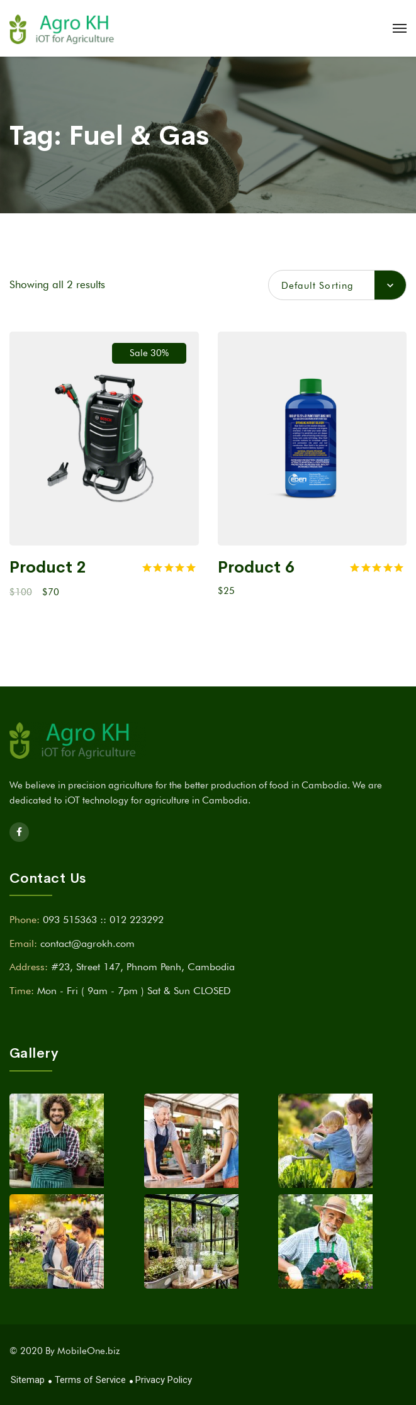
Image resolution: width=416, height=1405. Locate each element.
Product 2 (47, 567)
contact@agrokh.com (87, 943)
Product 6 (256, 567)
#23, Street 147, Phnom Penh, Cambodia (143, 967)
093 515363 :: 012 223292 (103, 920)
